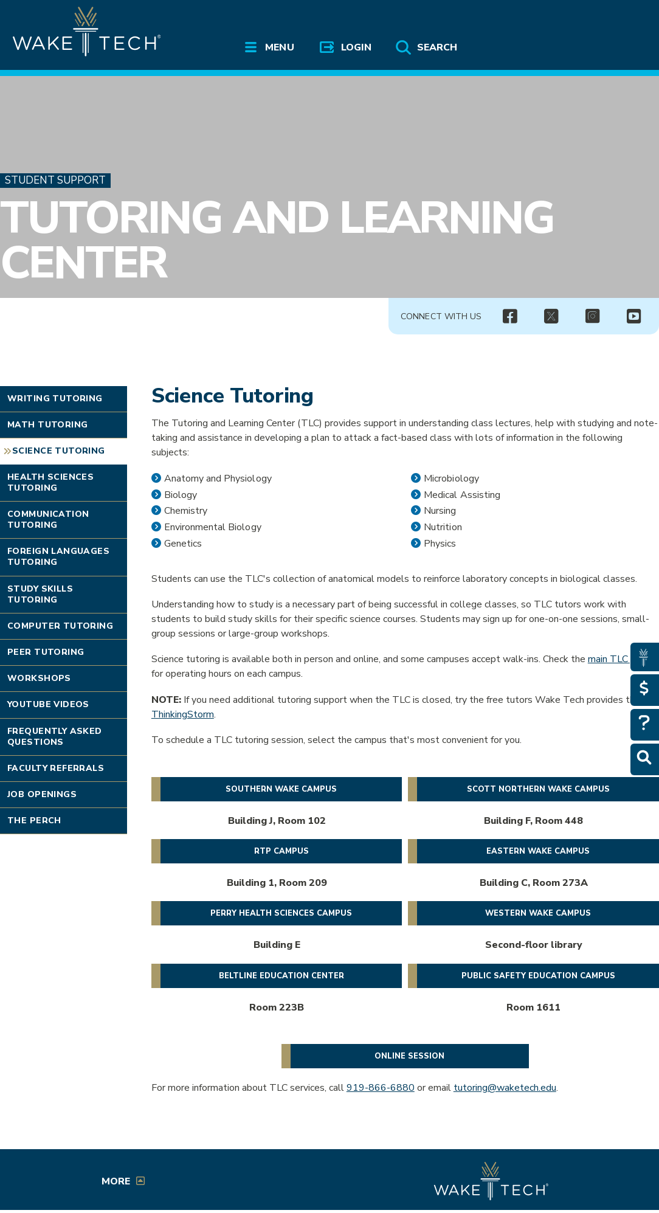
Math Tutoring (47, 424)
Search (437, 47)
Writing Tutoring (55, 398)
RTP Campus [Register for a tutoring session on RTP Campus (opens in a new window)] (281, 851)
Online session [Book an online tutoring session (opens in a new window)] (409, 1056)
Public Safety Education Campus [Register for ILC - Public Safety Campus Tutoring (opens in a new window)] (538, 976)
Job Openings (42, 794)
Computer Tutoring (60, 626)
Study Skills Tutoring (40, 594)
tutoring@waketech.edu (505, 1087)
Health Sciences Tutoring (50, 482)
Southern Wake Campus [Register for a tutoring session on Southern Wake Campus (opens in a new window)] (281, 789)
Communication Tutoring (48, 519)
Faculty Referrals (55, 768)
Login (356, 47)
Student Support (55, 180)
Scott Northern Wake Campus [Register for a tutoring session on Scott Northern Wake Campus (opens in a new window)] (538, 789)
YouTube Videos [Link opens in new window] (48, 704)
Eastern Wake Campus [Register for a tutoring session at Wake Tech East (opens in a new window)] (538, 851)
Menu (279, 47)
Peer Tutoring (45, 652)
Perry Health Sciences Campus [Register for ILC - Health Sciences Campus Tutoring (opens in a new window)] (281, 913)
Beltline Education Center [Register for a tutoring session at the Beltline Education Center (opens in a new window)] (281, 976)
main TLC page (620, 659)
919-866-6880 (381, 1087)
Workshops (39, 678)
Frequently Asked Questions (54, 736)
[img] (509, 316)
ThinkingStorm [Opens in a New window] (182, 714)
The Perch (34, 820)
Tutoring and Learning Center (277, 240)
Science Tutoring (58, 451)
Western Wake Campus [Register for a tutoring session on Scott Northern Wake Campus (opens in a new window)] (538, 913)
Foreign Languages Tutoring (58, 556)
